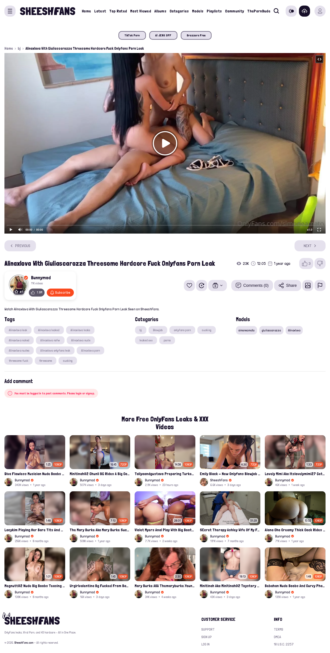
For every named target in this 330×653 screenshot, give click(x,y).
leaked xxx (146, 340)
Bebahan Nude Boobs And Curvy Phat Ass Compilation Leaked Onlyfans (295, 585)
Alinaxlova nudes (19, 350)
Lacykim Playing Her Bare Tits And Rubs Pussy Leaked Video (34, 529)
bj (19, 48)
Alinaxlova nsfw (50, 340)
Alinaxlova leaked (48, 330)
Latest (100, 11)
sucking (68, 360)
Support (208, 629)
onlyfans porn (182, 330)
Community (234, 11)
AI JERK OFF (163, 35)
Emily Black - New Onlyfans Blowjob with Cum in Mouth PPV (230, 473)
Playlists (214, 11)
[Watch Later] (201, 285)
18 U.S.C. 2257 (284, 644)
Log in (205, 644)
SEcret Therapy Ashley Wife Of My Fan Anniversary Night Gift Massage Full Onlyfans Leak (230, 529)
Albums (160, 11)
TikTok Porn (132, 35)
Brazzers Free (196, 35)
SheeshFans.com (23, 642)
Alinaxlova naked (19, 340)
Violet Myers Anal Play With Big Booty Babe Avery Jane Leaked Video (165, 529)
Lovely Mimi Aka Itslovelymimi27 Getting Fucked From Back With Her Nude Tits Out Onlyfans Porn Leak (295, 473)
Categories (179, 11)
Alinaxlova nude (80, 340)
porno (167, 340)
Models (197, 11)
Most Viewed (140, 11)
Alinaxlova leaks (80, 330)
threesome (45, 360)
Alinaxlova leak (18, 330)
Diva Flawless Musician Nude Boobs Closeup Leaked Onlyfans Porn (34, 473)
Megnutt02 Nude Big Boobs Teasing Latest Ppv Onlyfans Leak (34, 585)
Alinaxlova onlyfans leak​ (55, 350)
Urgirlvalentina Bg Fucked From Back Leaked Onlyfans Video (100, 585)
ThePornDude (258, 11)
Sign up (206, 637)
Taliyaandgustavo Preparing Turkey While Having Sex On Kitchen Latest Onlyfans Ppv (165, 473)
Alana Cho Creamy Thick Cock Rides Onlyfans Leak (295, 529)
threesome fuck (18, 360)
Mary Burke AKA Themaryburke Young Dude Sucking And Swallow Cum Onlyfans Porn (165, 585)
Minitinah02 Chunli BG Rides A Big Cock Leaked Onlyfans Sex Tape (100, 473)
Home (86, 11)
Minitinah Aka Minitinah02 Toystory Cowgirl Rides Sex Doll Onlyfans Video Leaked (230, 585)
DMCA (277, 637)
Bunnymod (41, 277)
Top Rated (118, 11)
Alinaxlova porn (90, 350)
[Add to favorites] (189, 285)
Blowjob (158, 330)
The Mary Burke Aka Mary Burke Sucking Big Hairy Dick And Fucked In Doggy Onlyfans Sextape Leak (100, 529)
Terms (278, 629)
